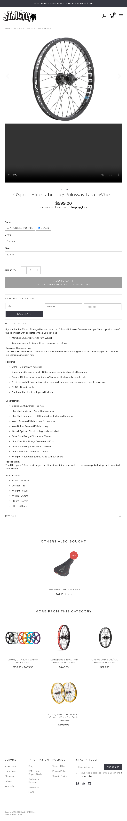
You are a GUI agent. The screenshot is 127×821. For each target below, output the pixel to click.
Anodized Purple (20, 227)
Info (85, 207)
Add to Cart (63, 282)
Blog (31, 766)
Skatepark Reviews (34, 780)
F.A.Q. (31, 792)
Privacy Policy (59, 771)
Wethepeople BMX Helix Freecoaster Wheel (64, 661)
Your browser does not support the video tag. (63, 153)
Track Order (10, 771)
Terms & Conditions (111, 773)
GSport (63, 189)
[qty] (24, 306)
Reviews (10, 516)
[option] (63, 79)
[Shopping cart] (112, 16)
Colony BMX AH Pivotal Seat (64, 589)
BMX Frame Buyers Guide (35, 772)
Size (7, 248)
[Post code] (102, 306)
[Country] (63, 306)
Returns (9, 781)
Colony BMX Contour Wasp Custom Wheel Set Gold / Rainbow (63, 717)
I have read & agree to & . (99, 774)
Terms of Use (58, 766)
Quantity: (10, 270)
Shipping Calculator (19, 298)
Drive (8, 234)
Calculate (24, 313)
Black (43, 227)
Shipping (9, 776)
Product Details (16, 323)
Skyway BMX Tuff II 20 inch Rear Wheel (23, 661)
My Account (10, 766)
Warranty (9, 786)
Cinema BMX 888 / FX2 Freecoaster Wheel (104, 661)
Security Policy (59, 776)
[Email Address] (90, 767)
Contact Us (34, 787)
